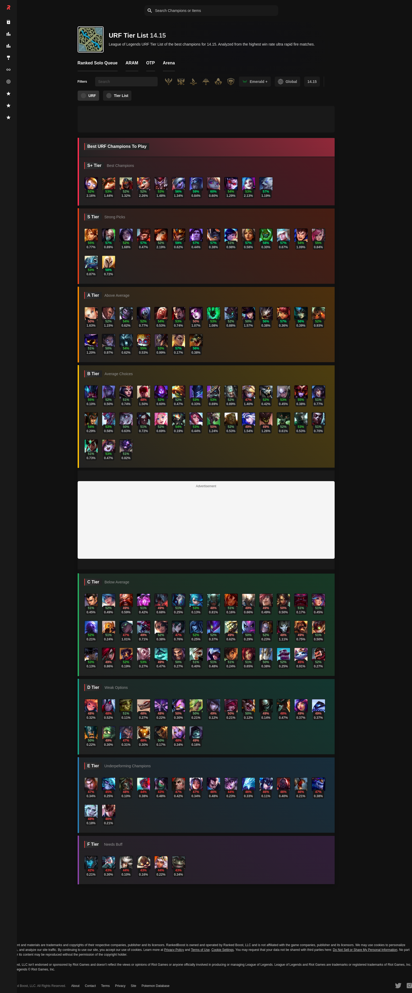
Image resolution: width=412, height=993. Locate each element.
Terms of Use (200, 950)
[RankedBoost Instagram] (409, 985)
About (75, 986)
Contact (90, 986)
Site (133, 986)
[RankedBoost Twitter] (398, 985)
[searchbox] (126, 81)
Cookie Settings (222, 950)
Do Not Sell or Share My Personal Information (365, 950)
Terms (105, 986)
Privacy (120, 986)
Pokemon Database (155, 986)
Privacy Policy (174, 950)
